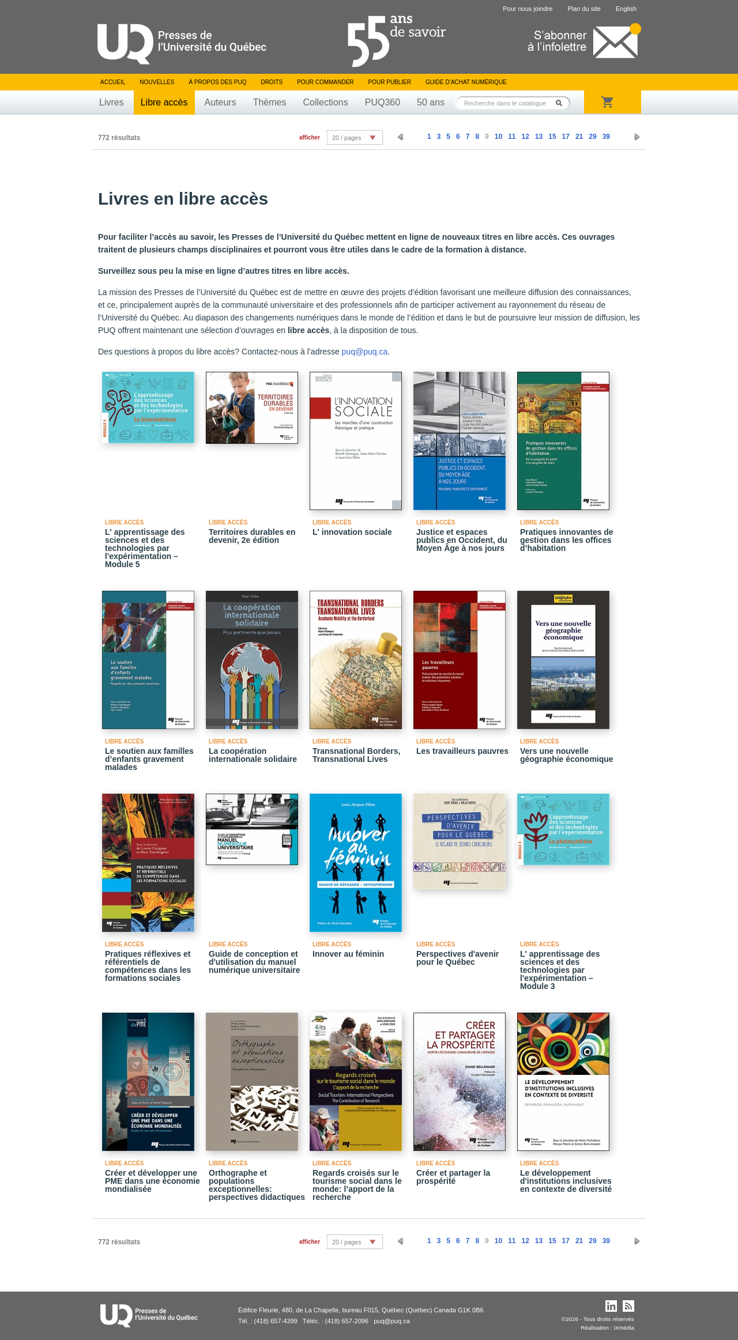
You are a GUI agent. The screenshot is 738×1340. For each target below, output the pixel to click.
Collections (325, 102)
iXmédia (623, 1327)
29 (592, 136)
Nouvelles (157, 82)
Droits (272, 82)
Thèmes (270, 102)
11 (511, 136)
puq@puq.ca (365, 351)
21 (579, 136)
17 (566, 136)
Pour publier (389, 82)
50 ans (431, 102)
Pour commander (325, 82)
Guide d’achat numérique (466, 82)
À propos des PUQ (217, 82)
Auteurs (220, 102)
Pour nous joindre (527, 8)
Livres (111, 102)
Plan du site (583, 8)
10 (498, 136)
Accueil (112, 82)
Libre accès (164, 102)
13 (539, 136)
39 (606, 136)
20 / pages (346, 137)
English (626, 8)
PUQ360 (382, 102)
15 (552, 136)
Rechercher (562, 103)
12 (525, 136)
